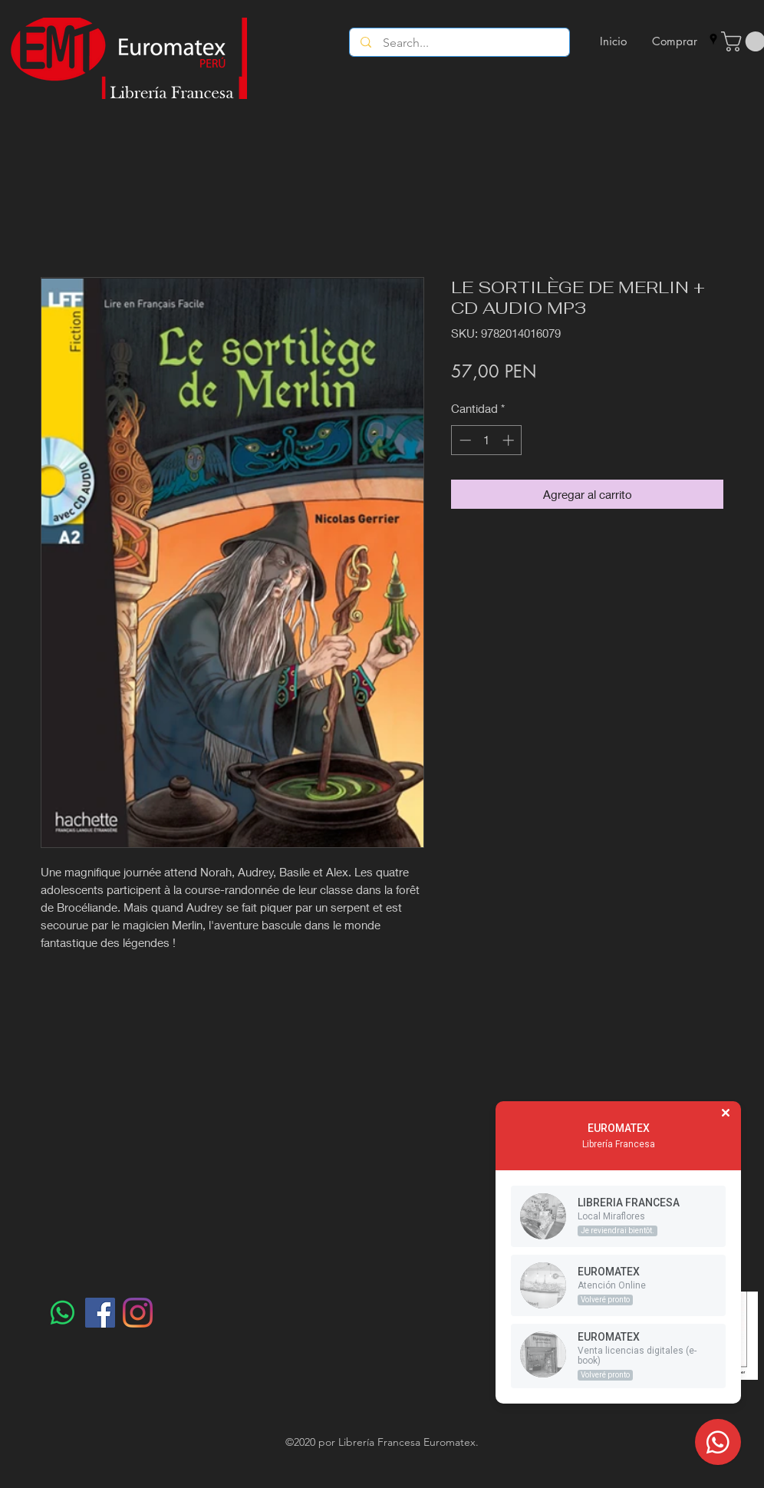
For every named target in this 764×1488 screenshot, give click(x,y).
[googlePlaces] (713, 39)
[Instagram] (138, 1313)
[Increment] (509, 440)
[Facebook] (100, 1313)
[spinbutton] (486, 440)
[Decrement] (463, 440)
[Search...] (460, 43)
